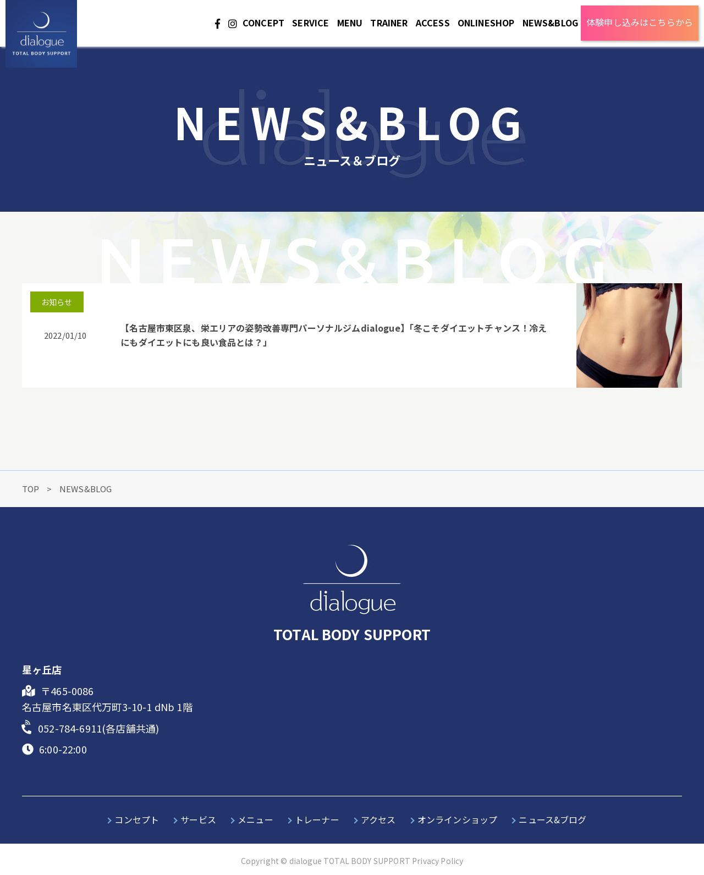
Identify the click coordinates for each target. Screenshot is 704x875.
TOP (31, 488)
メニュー (255, 819)
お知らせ (57, 301)
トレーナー (317, 819)
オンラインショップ (457, 819)
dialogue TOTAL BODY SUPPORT (349, 860)
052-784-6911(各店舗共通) (98, 728)
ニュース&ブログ (552, 819)
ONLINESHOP (486, 22)
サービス (198, 819)
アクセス (378, 819)
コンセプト (136, 819)
